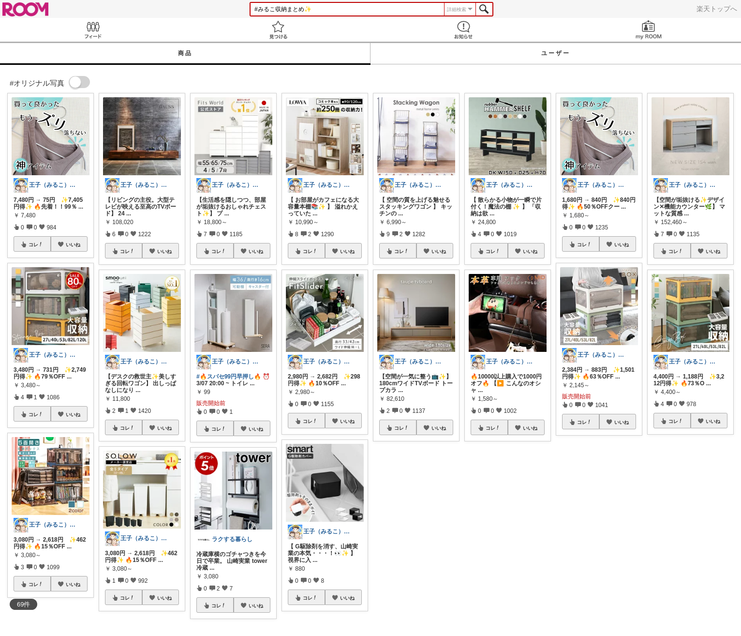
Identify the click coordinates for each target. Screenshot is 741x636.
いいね (73, 244)
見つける (277, 30)
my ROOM (648, 30)
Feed (92, 30)
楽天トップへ (717, 9)
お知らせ (463, 30)
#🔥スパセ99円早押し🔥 (228, 376)
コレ (36, 244)
